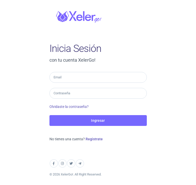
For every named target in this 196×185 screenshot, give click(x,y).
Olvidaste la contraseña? (69, 107)
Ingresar (98, 120)
